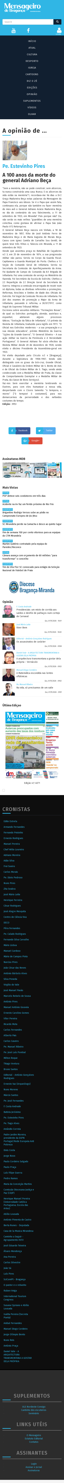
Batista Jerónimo (12, 1112)
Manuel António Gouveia (16, 1007)
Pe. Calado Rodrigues (15, 934)
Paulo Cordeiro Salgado (16, 1161)
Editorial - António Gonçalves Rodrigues (34, 639)
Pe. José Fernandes (14, 1100)
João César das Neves (15, 967)
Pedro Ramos (11, 1178)
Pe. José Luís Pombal (15, 1052)
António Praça (11, 1345)
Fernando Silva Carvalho (16, 939)
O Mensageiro (34, 1435)
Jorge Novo (9, 1155)
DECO (6, 922)
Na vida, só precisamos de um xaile (34, 687)
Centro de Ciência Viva (15, 917)
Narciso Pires (11, 962)
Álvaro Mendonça (13, 1251)
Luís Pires (9, 1273)
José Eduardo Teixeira (15, 1245)
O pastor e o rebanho (15, 1285)
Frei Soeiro (9, 866)
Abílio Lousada (11, 1214)
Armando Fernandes (14, 827)
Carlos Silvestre (12, 1262)
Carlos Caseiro (11, 1041)
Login (34, 1463)
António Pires (11, 1001)
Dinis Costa (9, 1150)
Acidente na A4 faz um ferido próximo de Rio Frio (28, 504)
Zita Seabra (9, 888)
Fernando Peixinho (13, 832)
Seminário (34, 1413)
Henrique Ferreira (13, 900)
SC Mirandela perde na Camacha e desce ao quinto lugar (32, 524)
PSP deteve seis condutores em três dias (24, 496)
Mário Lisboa (10, 945)
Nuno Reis (9, 1340)
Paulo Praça (10, 1167)
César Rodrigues (12, 905)
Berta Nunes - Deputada (16, 1225)
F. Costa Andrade (23, 607)
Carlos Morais (11, 872)
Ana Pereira (10, 1256)
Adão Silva (9, 860)
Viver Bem (21, 627)
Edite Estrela (10, 821)
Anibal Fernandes (13, 1323)
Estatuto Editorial (34, 1438)
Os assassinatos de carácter (31, 641)
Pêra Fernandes (12, 928)
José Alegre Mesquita (15, 911)
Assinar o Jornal (34, 1467)
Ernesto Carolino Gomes (16, 1012)
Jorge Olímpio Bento (14, 1334)
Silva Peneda (10, 979)
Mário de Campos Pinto (16, 956)
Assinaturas (34, 1470)
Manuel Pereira (12, 844)
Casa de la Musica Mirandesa (18, 1231)
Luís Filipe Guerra (13, 1172)
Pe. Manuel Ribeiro (24, 684)
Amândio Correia (12, 1129)
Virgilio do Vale (11, 984)
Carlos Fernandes (13, 1029)
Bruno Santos (11, 1069)
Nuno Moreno (11, 1089)
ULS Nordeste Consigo (33, 1406)
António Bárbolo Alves (15, 973)
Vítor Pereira (10, 1018)
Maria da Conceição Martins (18, 1184)
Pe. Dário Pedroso (13, 877)
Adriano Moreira (12, 855)
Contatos (33, 1442)
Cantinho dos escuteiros (33, 1410)
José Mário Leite (23, 624)
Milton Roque (11, 1058)
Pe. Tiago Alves (11, 1123)
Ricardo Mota (10, 1024)
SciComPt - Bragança (14, 1279)
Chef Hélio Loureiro (14, 849)
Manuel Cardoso (12, 950)
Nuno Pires (9, 883)
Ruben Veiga (10, 1290)
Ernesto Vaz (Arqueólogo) (17, 1083)
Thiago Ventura (11, 1063)
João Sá (7, 1268)
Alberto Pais (10, 1035)
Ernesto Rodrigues (13, 838)
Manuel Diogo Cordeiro (26, 670)
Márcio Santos (11, 1095)
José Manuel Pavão (13, 990)
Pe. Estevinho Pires (14, 1117)
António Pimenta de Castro (17, 1219)
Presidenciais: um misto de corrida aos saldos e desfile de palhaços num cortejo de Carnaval (38, 613)
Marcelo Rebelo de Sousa (17, 996)
